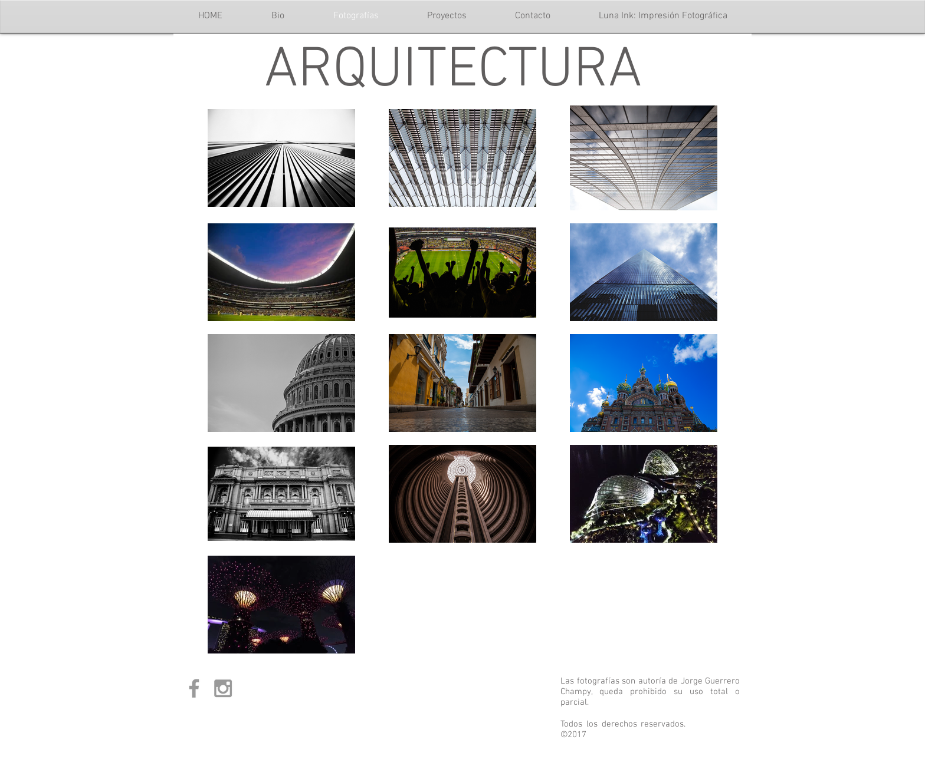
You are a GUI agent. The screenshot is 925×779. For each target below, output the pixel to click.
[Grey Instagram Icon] (223, 688)
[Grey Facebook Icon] (194, 688)
